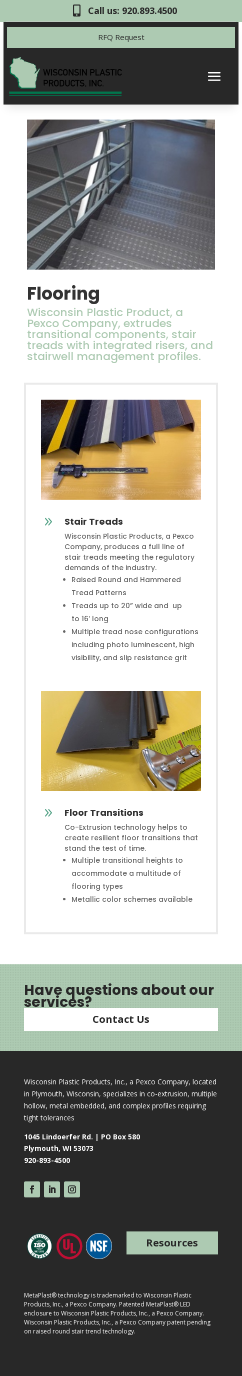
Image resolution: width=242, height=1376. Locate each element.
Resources (172, 1242)
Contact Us (121, 1019)
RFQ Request (121, 37)
